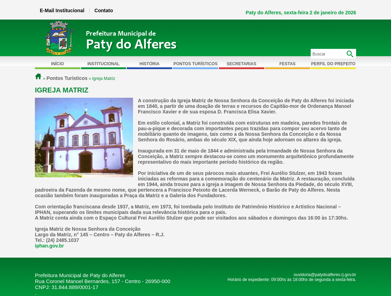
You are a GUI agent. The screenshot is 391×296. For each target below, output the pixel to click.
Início (57, 63)
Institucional (103, 63)
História (150, 63)
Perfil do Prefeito (333, 63)
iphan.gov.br (49, 246)
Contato (104, 10)
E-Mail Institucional (62, 10)
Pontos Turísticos (195, 63)
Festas (287, 63)
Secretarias (241, 63)
